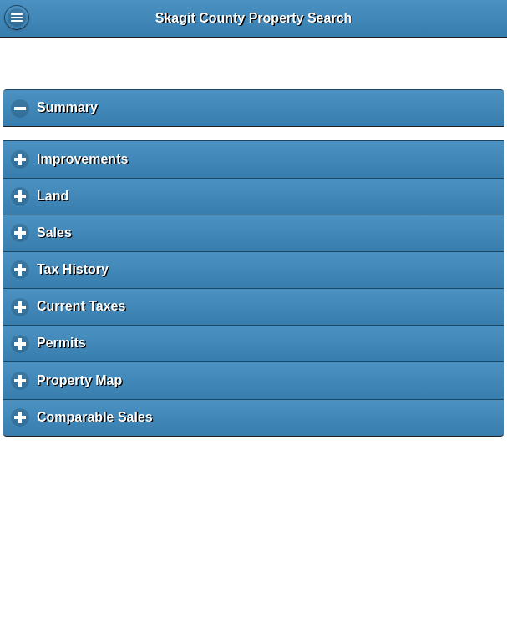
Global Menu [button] (16, 17)
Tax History (77, 275)
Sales (58, 238)
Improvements (86, 165)
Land (57, 201)
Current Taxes (85, 312)
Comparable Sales (99, 423)
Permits (65, 348)
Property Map (83, 386)
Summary (71, 113)
